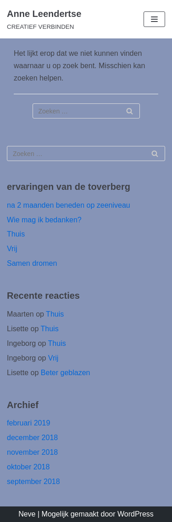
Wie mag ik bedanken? (44, 220)
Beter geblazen (65, 373)
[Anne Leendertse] (44, 19)
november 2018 (32, 452)
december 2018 (32, 437)
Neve (26, 514)
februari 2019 (28, 423)
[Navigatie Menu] (154, 19)
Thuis (16, 234)
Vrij (12, 249)
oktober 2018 (28, 467)
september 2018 (33, 481)
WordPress (135, 514)
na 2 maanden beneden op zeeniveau (68, 205)
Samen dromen (32, 263)
